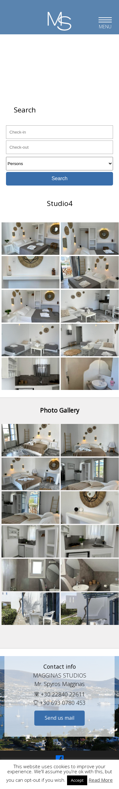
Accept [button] (77, 780)
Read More (100, 780)
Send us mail (59, 717)
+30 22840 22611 (59, 694)
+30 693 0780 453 (59, 702)
